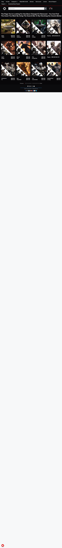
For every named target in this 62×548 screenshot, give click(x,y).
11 (37, 83)
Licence (21, 87)
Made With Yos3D (24, 1)
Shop (3, 1)
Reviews (32, 1)
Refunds (33, 87)
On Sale (7, 1)
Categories (14, 2)
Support (4, 4)
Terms (25, 87)
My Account (38, 1)
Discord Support (52, 1)
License (45, 1)
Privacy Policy (28, 87)
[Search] (45, 8)
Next (41, 83)
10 (35, 83)
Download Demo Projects (14, 4)
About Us (40, 87)
